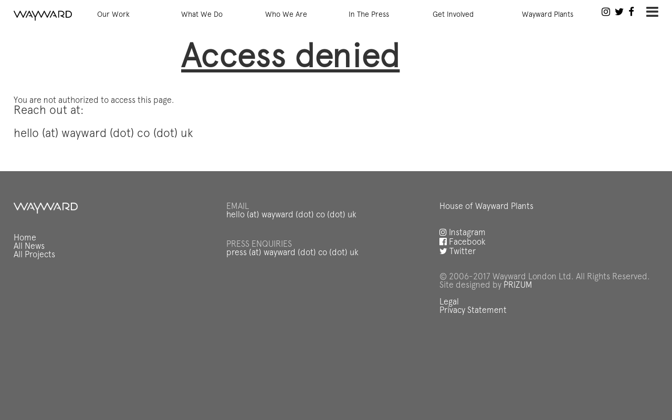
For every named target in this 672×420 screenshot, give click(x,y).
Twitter (457, 252)
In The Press (369, 14)
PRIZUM (517, 285)
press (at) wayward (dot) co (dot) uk (292, 253)
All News (29, 247)
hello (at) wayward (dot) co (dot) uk (291, 215)
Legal (449, 302)
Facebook (462, 242)
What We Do (202, 14)
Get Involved (453, 14)
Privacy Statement (473, 311)
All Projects (34, 255)
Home (25, 238)
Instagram (462, 233)
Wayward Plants (547, 14)
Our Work (113, 14)
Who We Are (286, 14)
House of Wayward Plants (486, 207)
